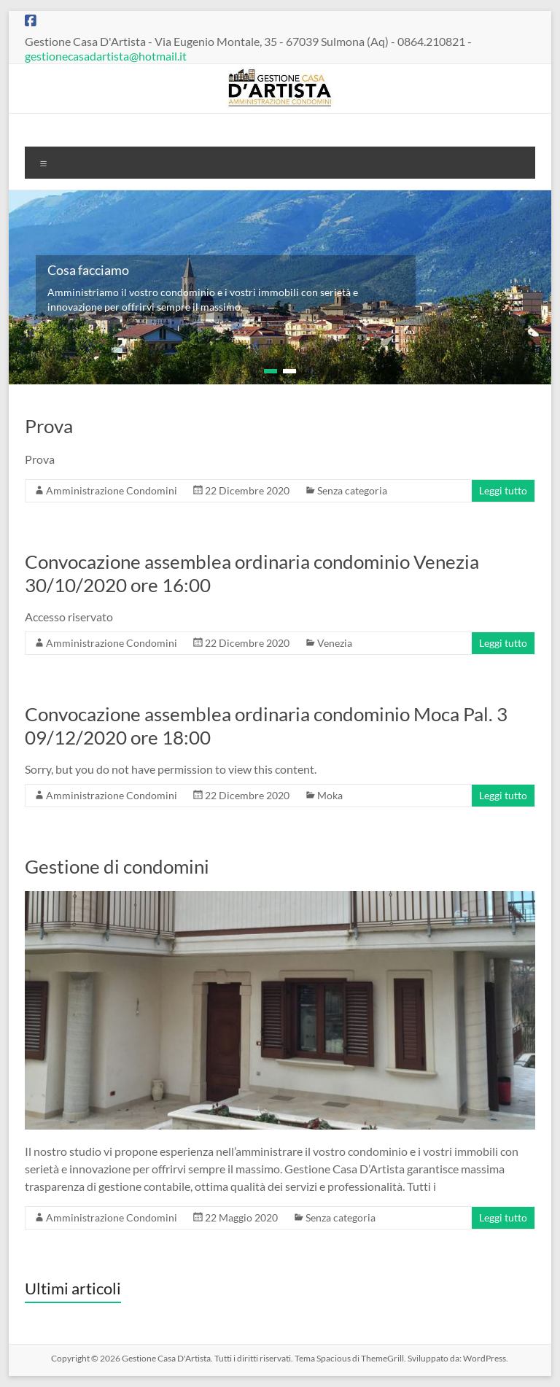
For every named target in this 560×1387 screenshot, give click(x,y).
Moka (330, 795)
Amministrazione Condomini (111, 490)
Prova (49, 426)
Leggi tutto (503, 490)
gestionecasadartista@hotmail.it (106, 56)
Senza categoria (352, 490)
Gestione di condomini (117, 866)
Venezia (334, 643)
